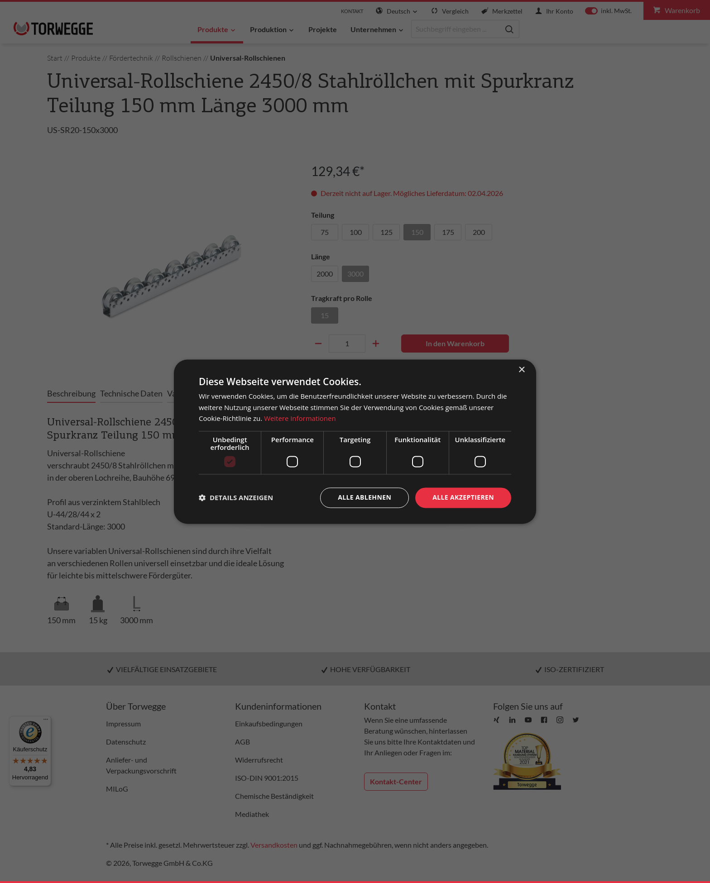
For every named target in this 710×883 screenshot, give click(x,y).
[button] (236, 498)
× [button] (521, 370)
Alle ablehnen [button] (364, 497)
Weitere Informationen (300, 418)
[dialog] (355, 441)
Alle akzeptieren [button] (463, 497)
